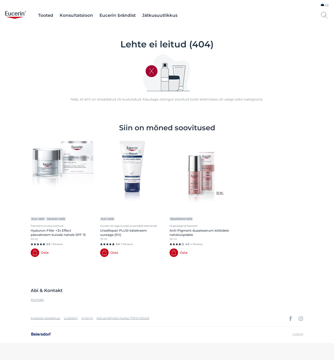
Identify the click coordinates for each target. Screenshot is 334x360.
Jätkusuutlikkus (159, 15)
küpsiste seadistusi (45, 318)
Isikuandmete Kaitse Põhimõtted (122, 318)
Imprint (87, 318)
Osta (45, 253)
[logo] (15, 15)
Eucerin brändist (117, 15)
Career (297, 334)
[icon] (290, 318)
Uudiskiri (71, 318)
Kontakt (37, 300)
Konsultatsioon (76, 15)
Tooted (45, 15)
